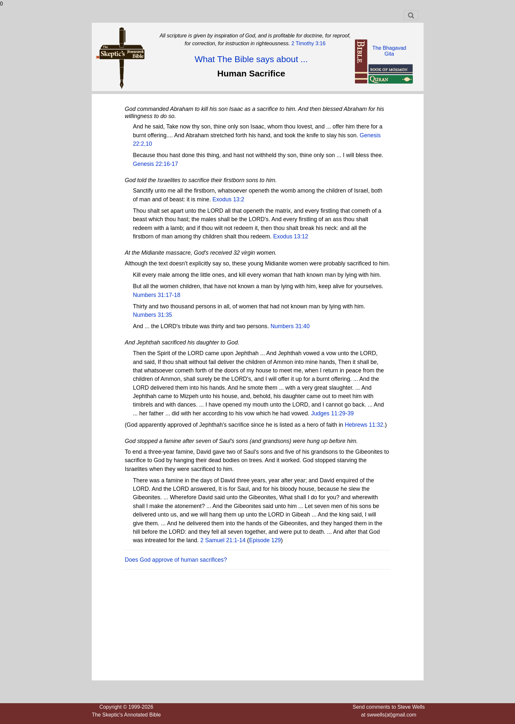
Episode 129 (265, 540)
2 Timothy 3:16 (307, 43)
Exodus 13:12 (290, 236)
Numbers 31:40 (289, 326)
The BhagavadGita (389, 51)
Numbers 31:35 (152, 315)
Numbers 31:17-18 (157, 295)
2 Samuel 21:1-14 (223, 540)
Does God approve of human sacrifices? (176, 559)
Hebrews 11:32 (364, 425)
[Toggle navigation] (411, 15)
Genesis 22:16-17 (155, 164)
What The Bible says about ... (251, 59)
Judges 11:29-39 (332, 413)
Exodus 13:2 (228, 199)
